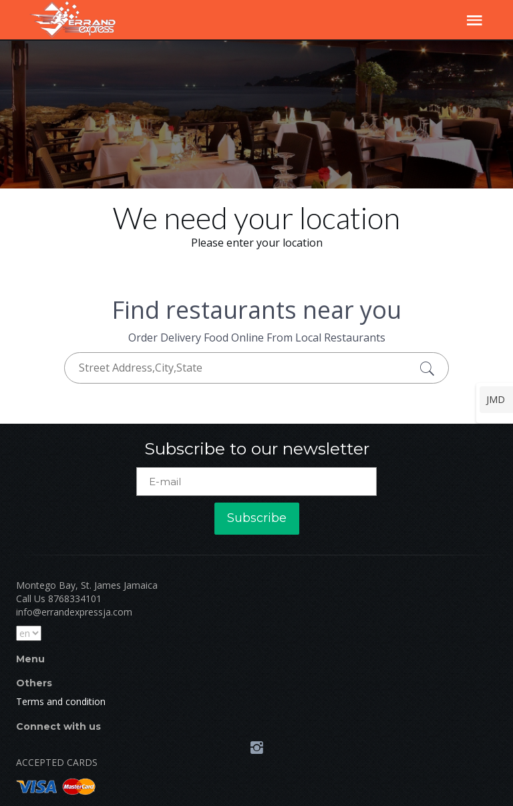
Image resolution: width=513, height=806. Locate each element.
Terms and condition (61, 701)
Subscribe (257, 518)
